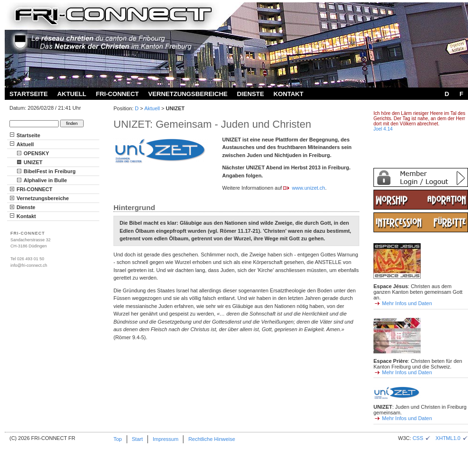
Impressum (165, 439)
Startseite (28, 93)
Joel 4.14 (383, 129)
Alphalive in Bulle (45, 180)
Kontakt (288, 93)
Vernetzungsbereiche (187, 93)
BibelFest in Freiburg (50, 171)
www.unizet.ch (308, 188)
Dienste (250, 93)
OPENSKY (36, 153)
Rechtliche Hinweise (211, 439)
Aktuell (72, 93)
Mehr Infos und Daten (407, 303)
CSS (422, 438)
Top (117, 439)
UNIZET (33, 162)
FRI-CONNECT (117, 93)
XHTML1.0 (451, 438)
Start (137, 439)
